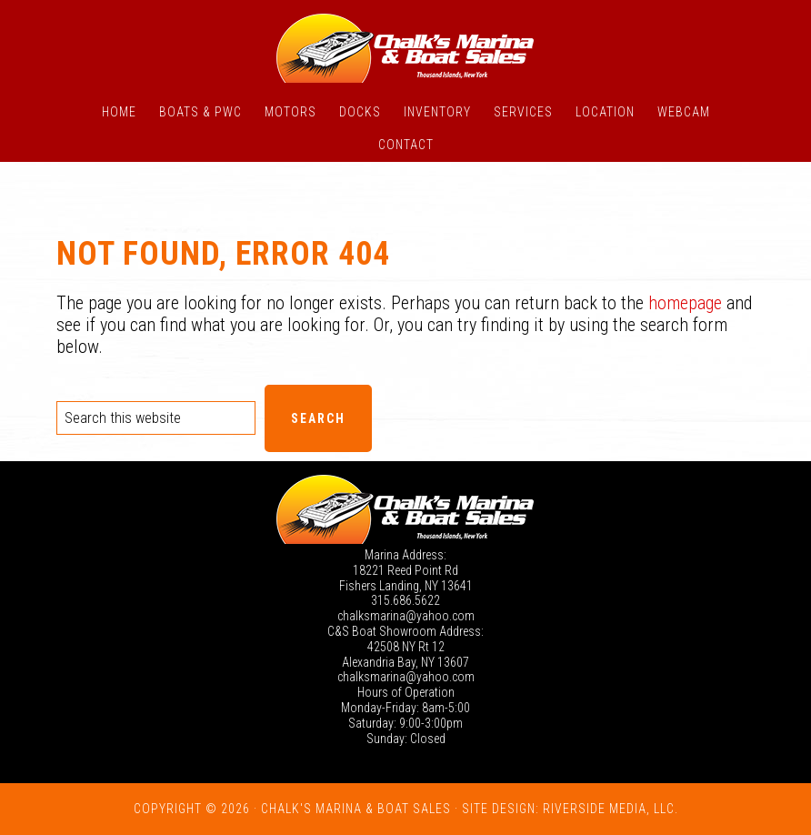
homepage (685, 303)
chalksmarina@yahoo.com (406, 616)
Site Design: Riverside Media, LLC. (570, 808)
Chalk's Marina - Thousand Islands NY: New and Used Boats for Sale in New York (405, 48)
